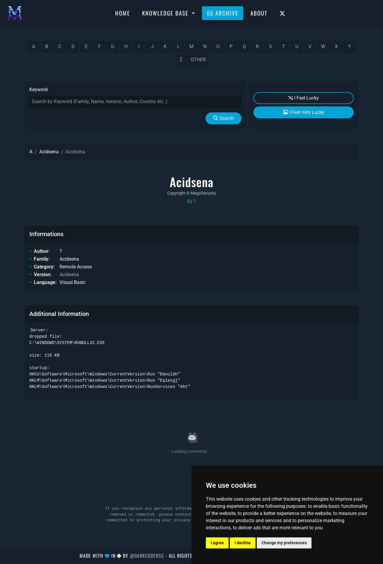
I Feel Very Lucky (303, 112)
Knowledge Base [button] (166, 13)
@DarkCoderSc (147, 555)
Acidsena (49, 152)
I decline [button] (243, 542)
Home (122, 13)
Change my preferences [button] (284, 542)
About (259, 13)
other (198, 59)
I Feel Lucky (303, 98)
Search (223, 118)
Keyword (38, 89)
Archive (222, 13)
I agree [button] (217, 542)
